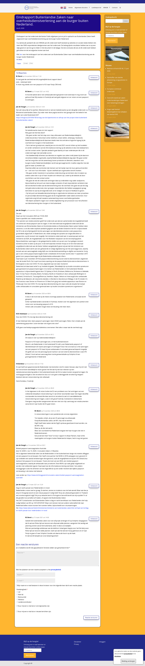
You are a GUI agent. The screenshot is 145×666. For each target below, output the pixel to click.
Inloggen (102, 642)
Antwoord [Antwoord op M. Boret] (94, 77)
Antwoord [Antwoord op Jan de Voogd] (94, 108)
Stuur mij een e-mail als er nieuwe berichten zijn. (34, 611)
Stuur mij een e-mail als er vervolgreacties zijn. (34, 606)
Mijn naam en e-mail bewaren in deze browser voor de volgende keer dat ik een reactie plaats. (49, 585)
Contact (115, 8)
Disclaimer (77, 642)
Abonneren (112, 41)
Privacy (76, 644)
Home (71, 8)
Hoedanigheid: (22, 589)
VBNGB (105, 8)
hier (20, 54)
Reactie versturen (91, 618)
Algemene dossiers (81, 8)
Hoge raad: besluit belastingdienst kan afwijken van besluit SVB (117, 111)
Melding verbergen (128, 661)
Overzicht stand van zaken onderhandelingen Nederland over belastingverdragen (117, 100)
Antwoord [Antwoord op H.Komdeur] (94, 365)
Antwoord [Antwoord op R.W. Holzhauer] (94, 315)
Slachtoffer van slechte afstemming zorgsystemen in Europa (117, 80)
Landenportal (96, 8)
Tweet (19, 63)
